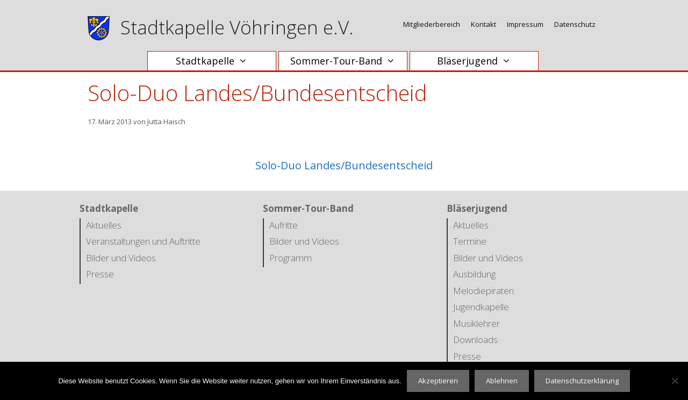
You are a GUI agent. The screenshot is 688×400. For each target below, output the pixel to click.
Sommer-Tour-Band (348, 61)
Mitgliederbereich (431, 24)
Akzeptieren (438, 380)
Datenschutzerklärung (582, 380)
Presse (100, 274)
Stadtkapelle (217, 61)
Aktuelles (103, 225)
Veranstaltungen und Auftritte (143, 241)
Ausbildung (474, 274)
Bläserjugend (479, 61)
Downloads (475, 339)
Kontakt (483, 24)
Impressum (525, 24)
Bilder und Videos (121, 258)
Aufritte (283, 225)
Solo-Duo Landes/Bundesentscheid (344, 165)
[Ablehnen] (674, 380)
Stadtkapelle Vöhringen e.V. (237, 27)
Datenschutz (575, 24)
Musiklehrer (476, 323)
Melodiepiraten (483, 290)
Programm (290, 258)
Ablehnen (502, 380)
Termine (469, 241)
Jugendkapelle (481, 307)
